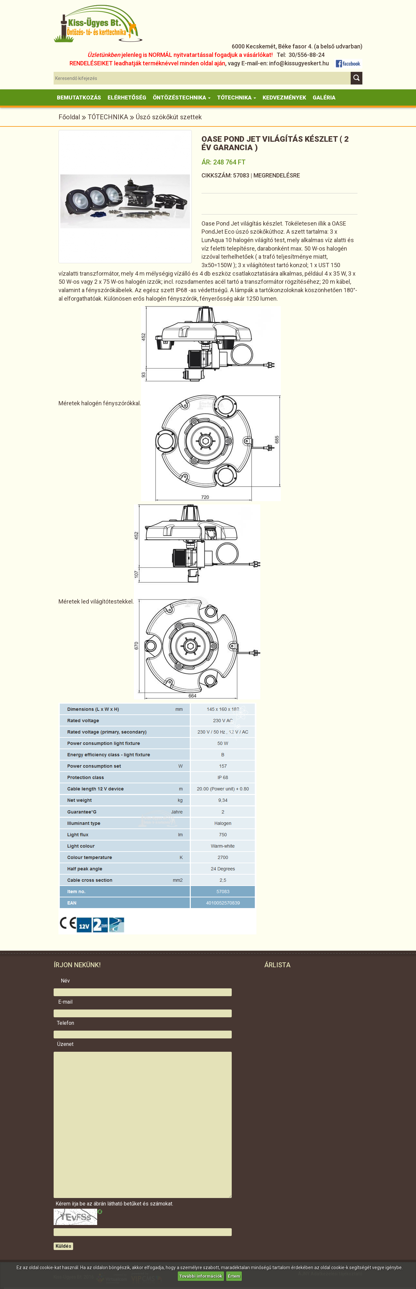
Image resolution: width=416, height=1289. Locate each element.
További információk (200, 1276)
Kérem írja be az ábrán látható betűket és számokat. (65, 1203)
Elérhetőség (127, 97)
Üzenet (65, 1044)
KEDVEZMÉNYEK (284, 97)
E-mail (65, 1002)
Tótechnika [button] (236, 97)
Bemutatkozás (79, 97)
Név (65, 980)
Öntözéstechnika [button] (182, 97)
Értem (234, 1276)
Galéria (324, 97)
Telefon (65, 1023)
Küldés (63, 1246)
